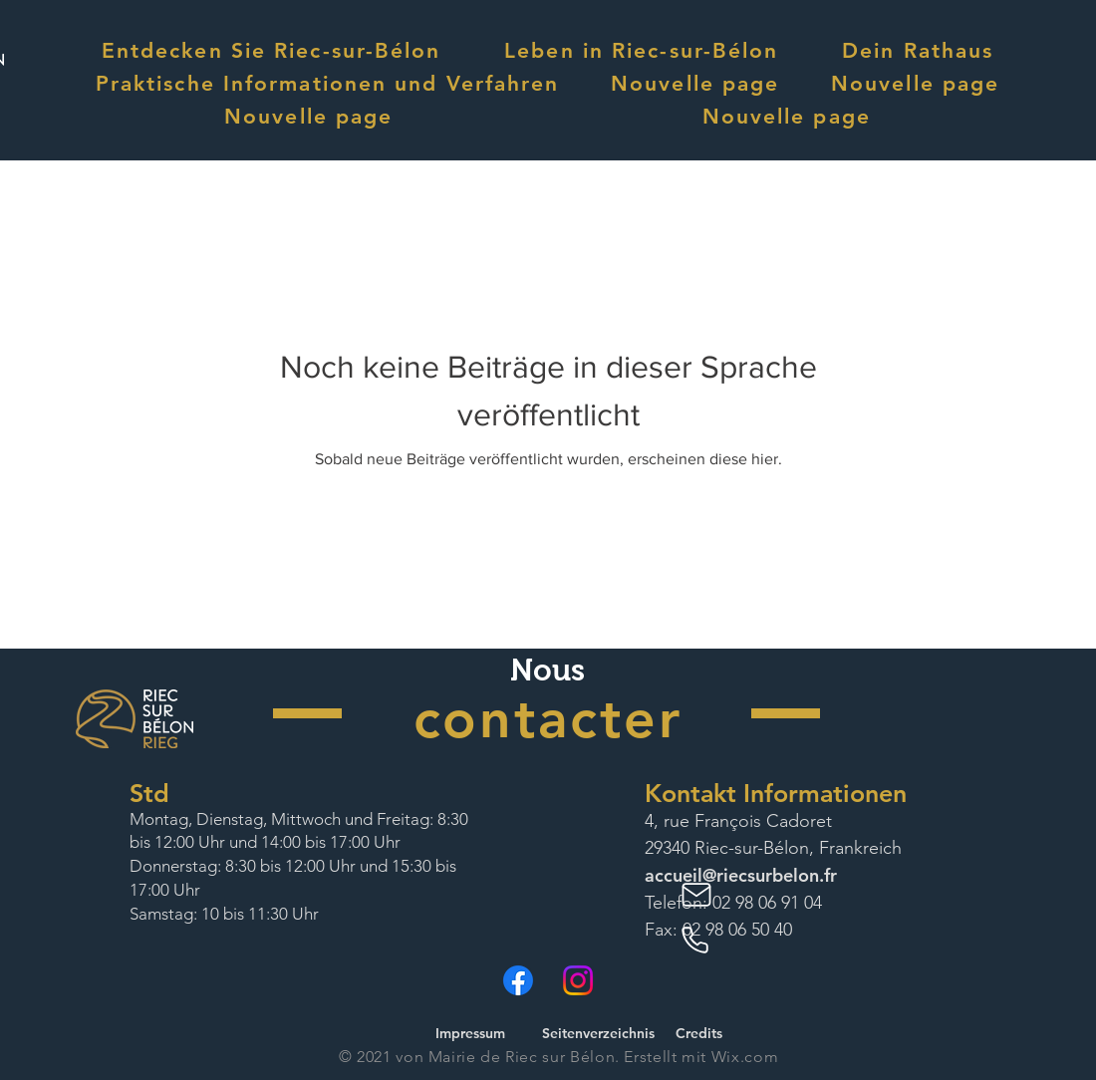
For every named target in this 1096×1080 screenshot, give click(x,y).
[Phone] (698, 940)
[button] (271, 50)
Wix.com (744, 1056)
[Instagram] (578, 980)
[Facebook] (518, 980)
